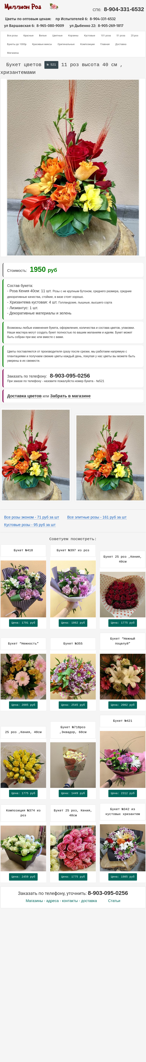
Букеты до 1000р (17, 44)
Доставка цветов (24, 396)
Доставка (120, 44)
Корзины (73, 35)
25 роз (134, 35)
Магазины (13, 52)
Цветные (57, 35)
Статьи (114, 901)
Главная (105, 44)
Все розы (12, 35)
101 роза (106, 35)
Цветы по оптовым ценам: (25, 19)
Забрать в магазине (70, 396)
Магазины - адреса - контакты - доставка (61, 901)
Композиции (87, 44)
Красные (28, 35)
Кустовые (89, 35)
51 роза (120, 35)
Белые (43, 35)
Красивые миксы (42, 44)
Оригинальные (66, 44)
